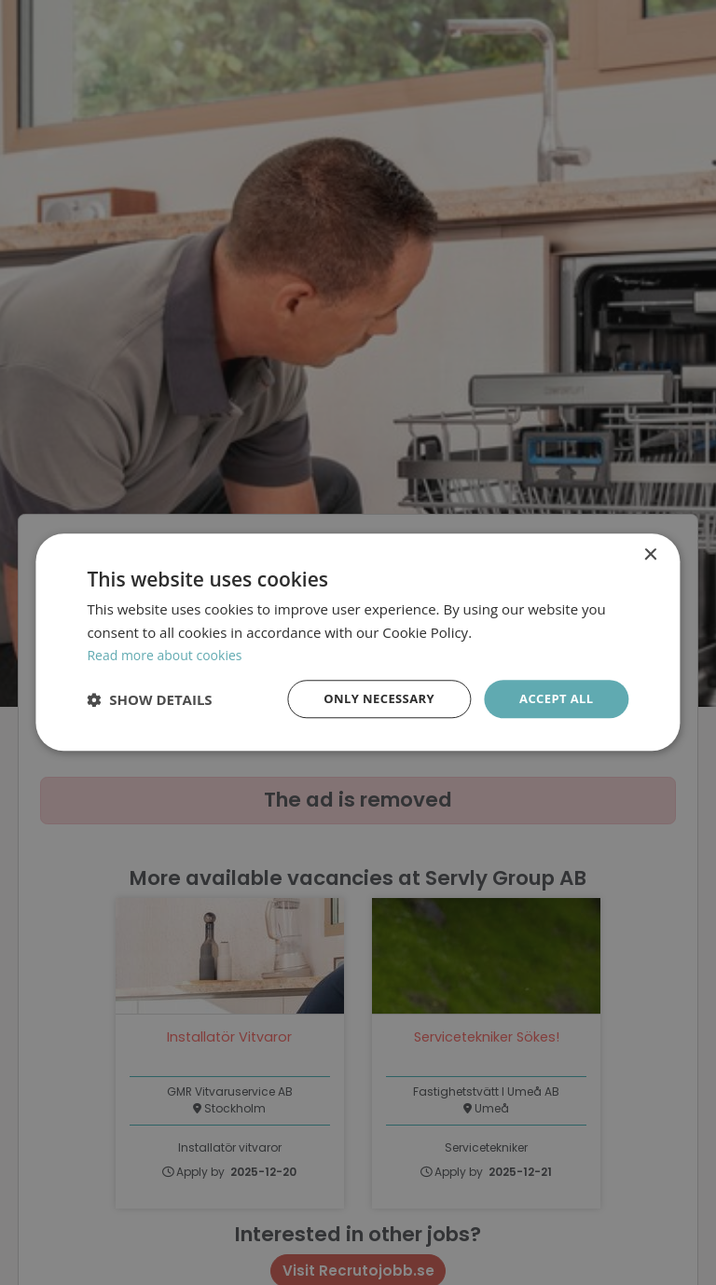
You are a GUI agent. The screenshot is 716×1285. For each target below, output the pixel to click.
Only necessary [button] (369, 699)
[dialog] (358, 642)
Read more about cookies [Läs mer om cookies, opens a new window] (170, 653)
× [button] (650, 553)
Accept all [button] (553, 699)
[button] (149, 700)
